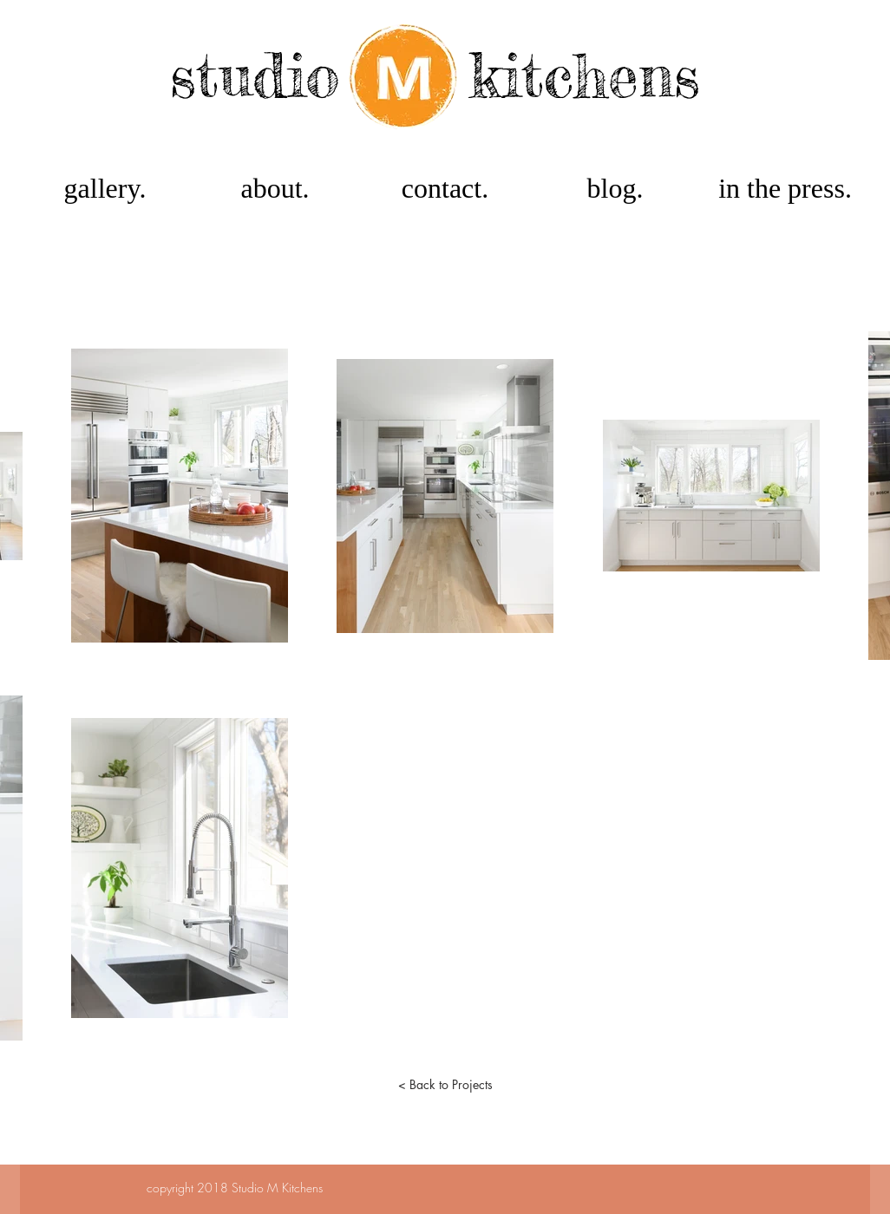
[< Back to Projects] (445, 1084)
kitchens (584, 75)
